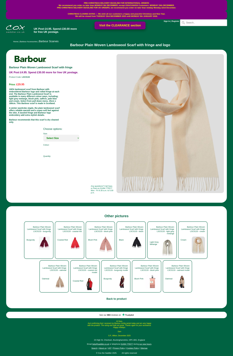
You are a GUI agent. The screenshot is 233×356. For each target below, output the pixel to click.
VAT (109, 348)
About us (102, 348)
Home (15, 41)
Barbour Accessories (28, 41)
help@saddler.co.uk (100, 344)
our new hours (145, 344)
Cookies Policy (132, 348)
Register (175, 21)
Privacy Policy (119, 348)
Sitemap (143, 348)
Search (94, 348)
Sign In (167, 21)
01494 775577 (127, 344)
